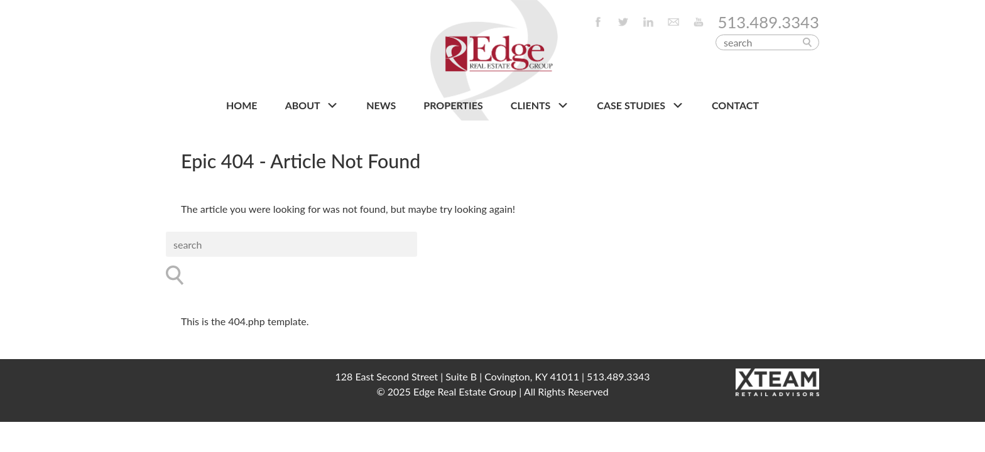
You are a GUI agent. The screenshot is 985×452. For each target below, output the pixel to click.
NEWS (381, 105)
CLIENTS (540, 105)
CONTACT (735, 105)
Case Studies (640, 105)
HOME (242, 105)
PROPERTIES (452, 105)
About (312, 105)
